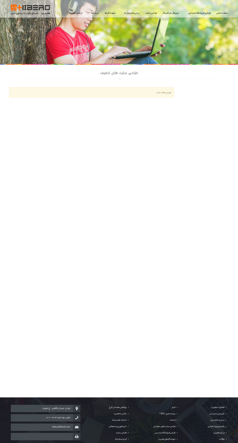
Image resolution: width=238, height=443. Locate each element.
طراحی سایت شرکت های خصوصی (207, 91)
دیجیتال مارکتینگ (171, 12)
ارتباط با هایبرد (75, 12)
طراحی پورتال (217, 108)
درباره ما (95, 12)
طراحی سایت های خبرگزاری (210, 125)
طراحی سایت (151, 12)
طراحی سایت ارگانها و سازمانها (209, 116)
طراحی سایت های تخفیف (211, 133)
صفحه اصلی (221, 12)
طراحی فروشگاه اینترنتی (199, 12)
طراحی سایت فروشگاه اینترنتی (209, 99)
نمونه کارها (110, 12)
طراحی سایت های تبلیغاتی (211, 142)
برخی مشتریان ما (132, 12)
